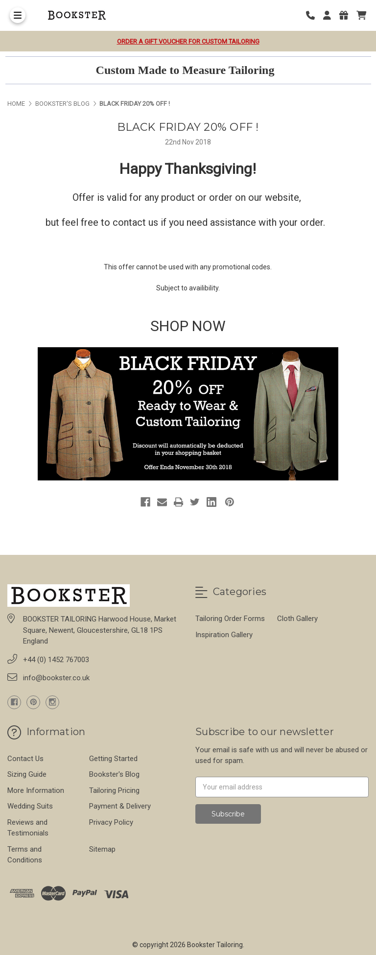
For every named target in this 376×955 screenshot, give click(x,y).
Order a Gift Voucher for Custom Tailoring (188, 41)
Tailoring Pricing (114, 790)
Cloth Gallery (297, 618)
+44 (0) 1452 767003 (56, 659)
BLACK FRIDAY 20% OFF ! (188, 127)
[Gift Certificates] (347, 15)
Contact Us (25, 758)
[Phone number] (314, 15)
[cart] (361, 15)
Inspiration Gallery (224, 634)
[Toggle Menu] (17, 15)
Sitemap (102, 849)
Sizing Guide (27, 774)
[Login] (330, 15)
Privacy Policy (111, 822)
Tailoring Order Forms (230, 618)
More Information (35, 790)
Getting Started (113, 758)
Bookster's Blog (114, 774)
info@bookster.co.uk (56, 677)
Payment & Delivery (120, 806)
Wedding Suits (30, 806)
